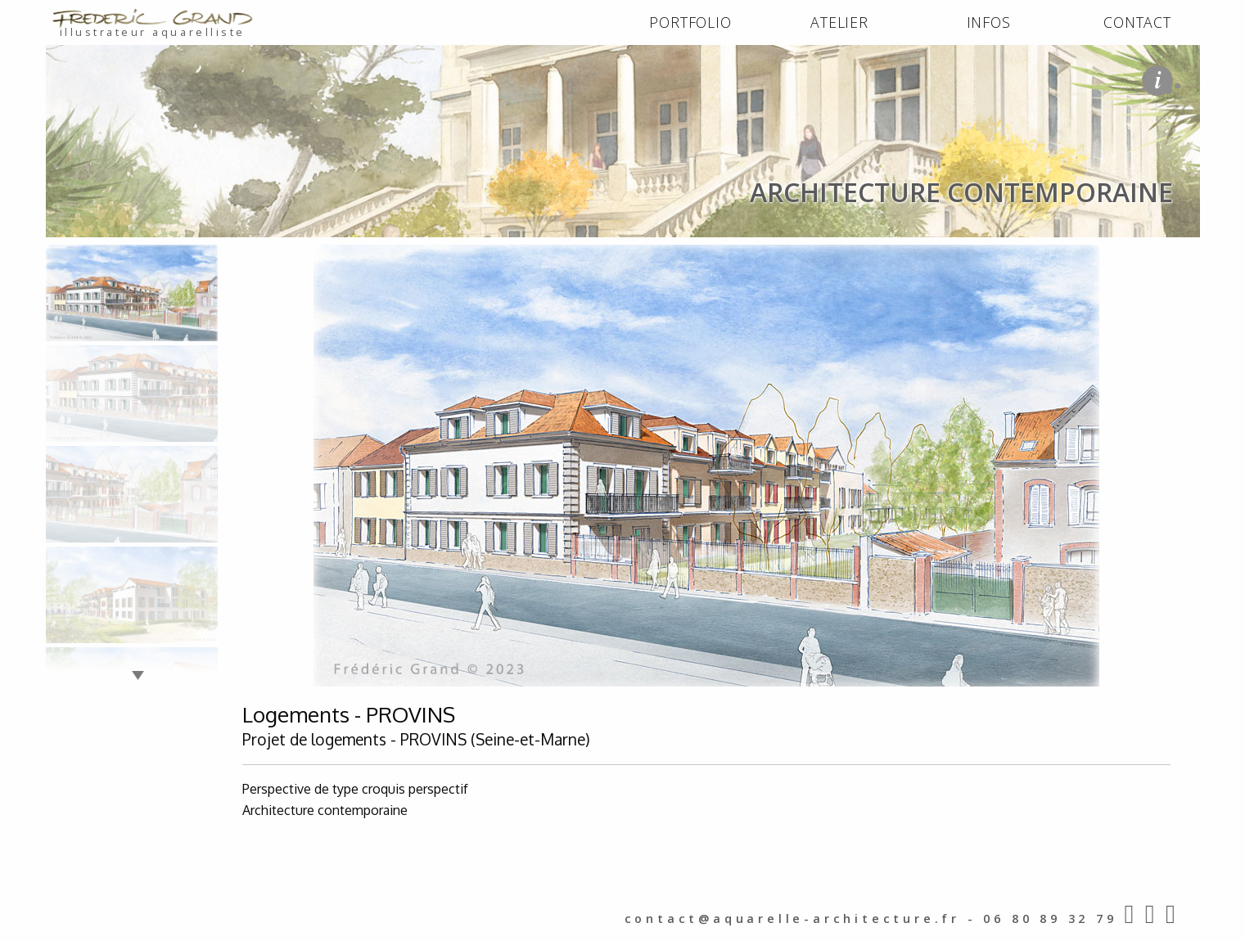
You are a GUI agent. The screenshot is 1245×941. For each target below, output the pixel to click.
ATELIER (839, 22)
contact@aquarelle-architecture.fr (792, 918)
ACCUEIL (76, 255)
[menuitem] (690, 23)
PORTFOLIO (690, 22)
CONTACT (1137, 22)
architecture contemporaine (268, 255)
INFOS (989, 22)
